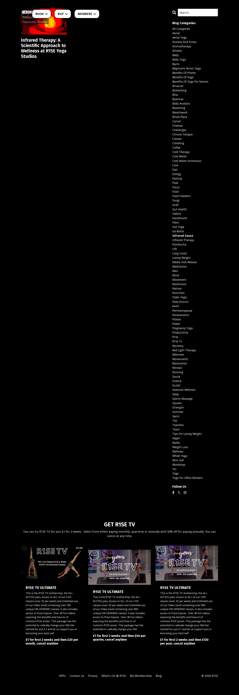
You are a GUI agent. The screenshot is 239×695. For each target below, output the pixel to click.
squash (177, 412)
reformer (178, 363)
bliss (175, 96)
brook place (180, 119)
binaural (178, 87)
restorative (180, 372)
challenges (179, 132)
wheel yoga (180, 466)
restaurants (180, 367)
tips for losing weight (188, 444)
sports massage (183, 408)
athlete (177, 51)
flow (175, 187)
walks (176, 453)
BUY (63, 14)
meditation (179, 272)
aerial (176, 33)
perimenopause (182, 317)
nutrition (178, 299)
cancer (177, 123)
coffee (176, 151)
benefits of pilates (184, 74)
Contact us (77, 687)
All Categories (181, 29)
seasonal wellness (184, 399)
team (176, 439)
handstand (179, 223)
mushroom (179, 290)
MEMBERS (87, 14)
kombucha (179, 250)
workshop (179, 475)
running (177, 381)
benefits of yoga (183, 78)
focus (176, 191)
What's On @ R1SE (114, 687)
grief (175, 209)
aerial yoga (179, 38)
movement (179, 286)
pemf (175, 313)
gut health (179, 214)
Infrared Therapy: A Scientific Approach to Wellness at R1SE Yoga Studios (42, 49)
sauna (176, 385)
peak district (181, 308)
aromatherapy (182, 47)
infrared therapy (183, 245)
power (176, 331)
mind (175, 281)
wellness (178, 462)
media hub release (185, 268)
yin (174, 480)
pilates (176, 327)
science (177, 390)
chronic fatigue (183, 137)
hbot (175, 227)
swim (176, 426)
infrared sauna (182, 241)
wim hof (178, 471)
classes (177, 141)
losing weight (182, 263)
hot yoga (178, 232)
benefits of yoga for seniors (191, 83)
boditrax (178, 101)
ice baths (178, 236)
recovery (178, 353)
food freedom (182, 200)
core (175, 169)
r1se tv (177, 349)
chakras (177, 128)
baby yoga (179, 60)
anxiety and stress (184, 42)
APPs (62, 687)
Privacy (93, 687)
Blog (159, 687)
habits (176, 218)
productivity (180, 340)
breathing (179, 110)
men (175, 277)
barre (176, 65)
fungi (176, 205)
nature (177, 295)
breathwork (180, 114)
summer (178, 421)
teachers (178, 435)
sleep (176, 403)
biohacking (179, 92)
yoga (175, 484)
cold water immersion (187, 164)
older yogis (180, 304)
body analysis (181, 105)
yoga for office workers (188, 489)
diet (175, 173)
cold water (179, 159)
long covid (179, 259)
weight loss (180, 457)
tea (174, 430)
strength (178, 417)
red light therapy (184, 358)
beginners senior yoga (187, 69)
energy (177, 177)
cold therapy (181, 155)
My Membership (141, 687)
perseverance (181, 322)
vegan (176, 448)
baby (175, 56)
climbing (178, 146)
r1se (175, 345)
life (174, 254)
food (175, 195)
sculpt (176, 394)
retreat (177, 376)
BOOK (41, 14)
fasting (177, 182)
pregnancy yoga (183, 335)
